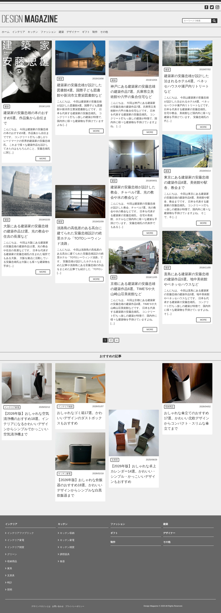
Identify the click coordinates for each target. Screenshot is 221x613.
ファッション (48, 31)
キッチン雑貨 (67, 547)
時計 (9, 582)
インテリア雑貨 (65, 406)
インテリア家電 (12, 407)
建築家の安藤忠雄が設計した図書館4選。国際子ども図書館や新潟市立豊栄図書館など (79, 90)
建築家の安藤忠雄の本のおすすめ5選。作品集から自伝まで (25, 118)
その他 (104, 31)
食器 (62, 561)
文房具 (115, 460)
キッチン (33, 31)
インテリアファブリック (20, 533)
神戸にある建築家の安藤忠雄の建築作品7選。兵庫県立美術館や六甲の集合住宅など (132, 91)
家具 (9, 568)
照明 (9, 589)
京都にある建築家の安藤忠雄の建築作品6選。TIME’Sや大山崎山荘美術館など (132, 289)
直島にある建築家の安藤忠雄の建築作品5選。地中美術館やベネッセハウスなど (186, 279)
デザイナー (72, 31)
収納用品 (169, 407)
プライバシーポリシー (74, 606)
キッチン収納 (67, 533)
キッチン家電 (64, 473)
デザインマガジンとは (40, 606)
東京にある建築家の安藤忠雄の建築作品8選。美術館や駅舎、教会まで (186, 182)
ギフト (86, 31)
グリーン (12, 554)
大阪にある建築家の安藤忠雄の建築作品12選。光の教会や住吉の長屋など (26, 231)
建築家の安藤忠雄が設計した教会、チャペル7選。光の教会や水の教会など (132, 192)
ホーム (5, 31)
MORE (43, 158)
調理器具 (65, 554)
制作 (95, 31)
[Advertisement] (80, 160)
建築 (61, 31)
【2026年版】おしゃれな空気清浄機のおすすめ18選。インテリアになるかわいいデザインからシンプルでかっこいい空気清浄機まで (26, 424)
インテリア (18, 31)
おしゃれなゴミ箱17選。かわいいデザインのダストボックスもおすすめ (79, 418)
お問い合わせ (58, 606)
